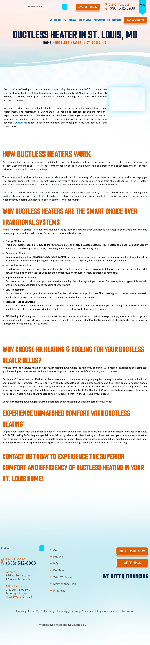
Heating (57, 20)
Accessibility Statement (119, 611)
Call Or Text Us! (118, 4)
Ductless (72, 20)
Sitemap (75, 611)
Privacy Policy (92, 611)
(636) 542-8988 (121, 8)
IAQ (64, 20)
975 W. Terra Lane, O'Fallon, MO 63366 (18, 577)
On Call (19, 596)
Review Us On (45, 6)
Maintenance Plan (101, 20)
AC (51, 20)
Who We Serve (84, 20)
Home (47, 42)
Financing (116, 20)
